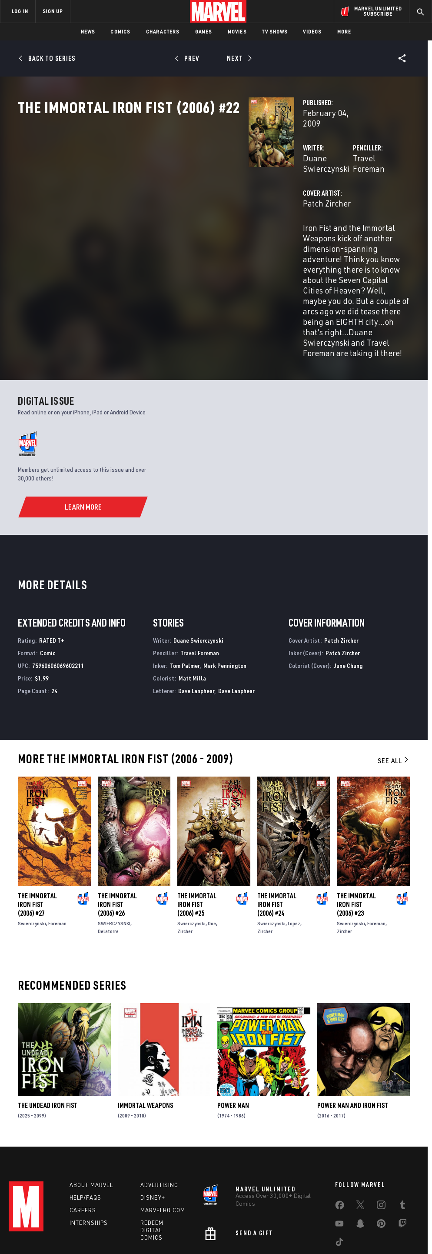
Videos (312, 31)
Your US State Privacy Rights (130, 1222)
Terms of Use (33, 1222)
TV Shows (275, 31)
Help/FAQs (85, 1134)
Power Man (233, 1039)
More (344, 31)
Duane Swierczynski (178, 186)
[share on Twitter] (360, 1143)
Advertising (159, 1121)
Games (203, 31)
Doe (212, 857)
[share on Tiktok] (339, 1180)
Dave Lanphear (196, 624)
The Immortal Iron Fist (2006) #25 (196, 838)
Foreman (57, 857)
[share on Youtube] (339, 1161)
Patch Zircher (165, 221)
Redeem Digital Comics (151, 1166)
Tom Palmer (184, 599)
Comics (120, 31)
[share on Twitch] (402, 1161)
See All (394, 694)
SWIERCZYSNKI (114, 857)
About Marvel (91, 1121)
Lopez (294, 857)
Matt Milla (192, 612)
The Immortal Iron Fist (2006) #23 (356, 838)
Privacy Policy (73, 1222)
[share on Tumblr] (402, 1143)
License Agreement (333, 1222)
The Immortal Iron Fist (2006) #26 (117, 838)
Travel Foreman (300, 186)
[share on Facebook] (339, 1143)
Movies (237, 31)
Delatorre (108, 865)
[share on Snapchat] (360, 1161)
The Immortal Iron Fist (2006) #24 (276, 838)
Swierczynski (32, 857)
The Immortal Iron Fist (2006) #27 (37, 838)
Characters (162, 31)
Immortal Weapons (145, 1039)
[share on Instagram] (381, 1143)
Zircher (185, 865)
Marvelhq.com (162, 1146)
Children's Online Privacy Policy (265, 1222)
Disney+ (152, 1134)
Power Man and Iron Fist (352, 1039)
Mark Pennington (224, 599)
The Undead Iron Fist (47, 1039)
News (88, 31)
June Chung (348, 599)
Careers (83, 1146)
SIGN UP (53, 11)
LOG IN (20, 11)
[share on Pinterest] (381, 1161)
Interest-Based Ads (387, 1222)
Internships (89, 1159)
